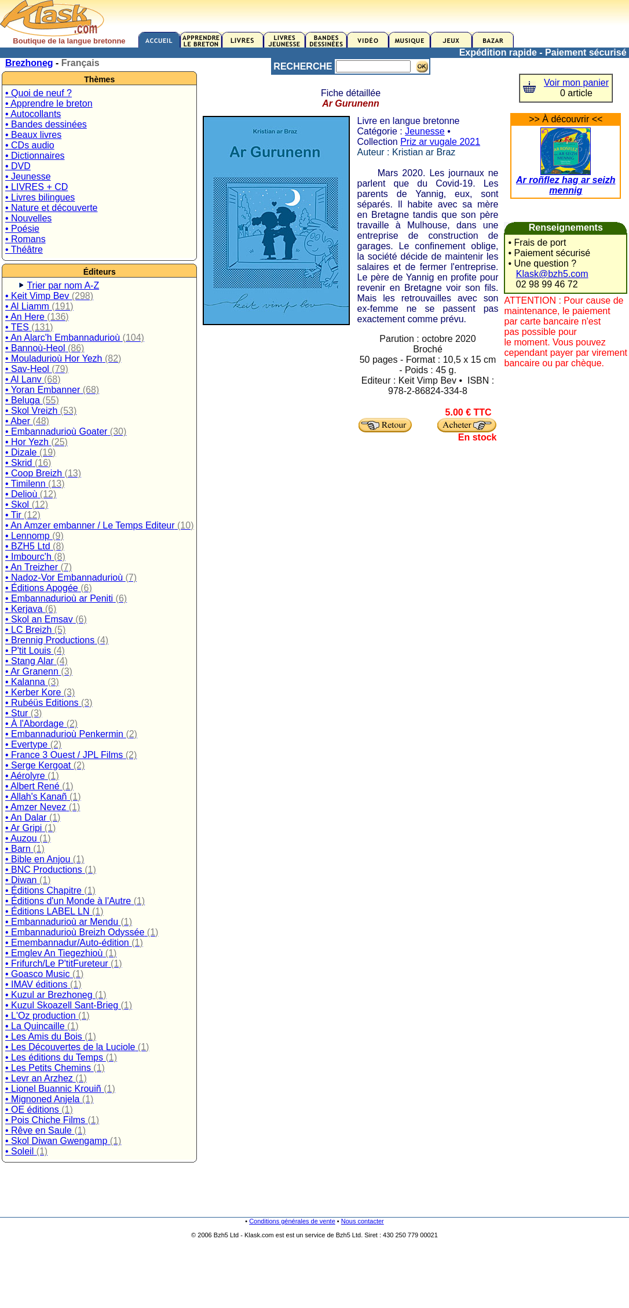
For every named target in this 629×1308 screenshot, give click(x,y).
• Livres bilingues (40, 197)
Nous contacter (362, 1221)
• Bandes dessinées (46, 124)
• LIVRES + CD (36, 187)
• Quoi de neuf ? (38, 93)
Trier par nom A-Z (63, 285)
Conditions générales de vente (292, 1221)
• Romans (25, 239)
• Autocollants (33, 114)
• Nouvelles (28, 218)
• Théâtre (24, 249)
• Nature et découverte (51, 208)
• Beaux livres (33, 135)
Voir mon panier (576, 83)
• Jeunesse (28, 176)
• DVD (18, 166)
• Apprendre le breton (49, 103)
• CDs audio (29, 145)
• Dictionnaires (35, 156)
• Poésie (22, 229)
